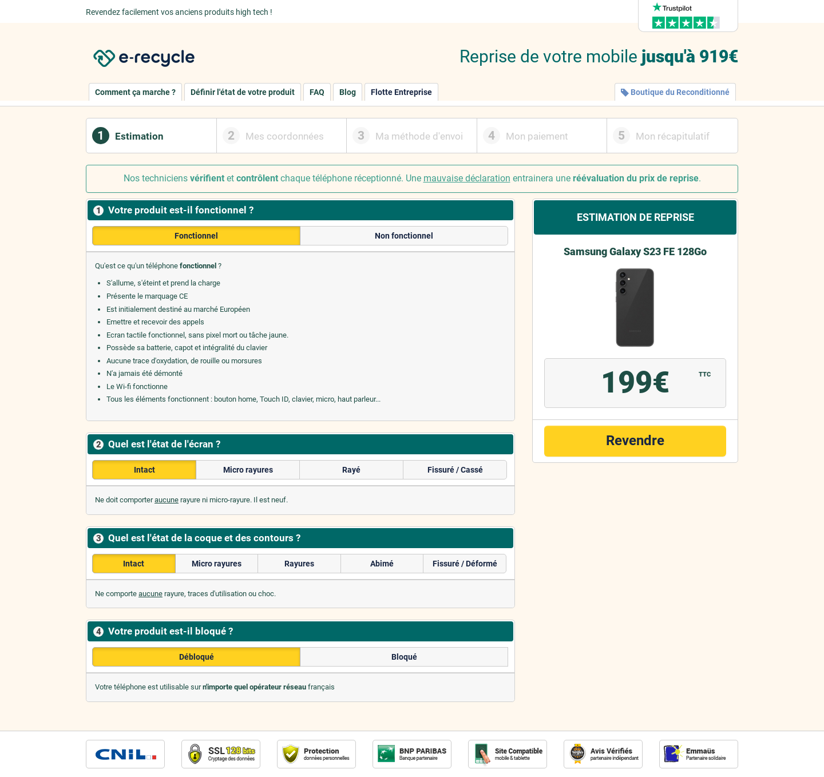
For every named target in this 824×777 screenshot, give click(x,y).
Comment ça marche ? (135, 92)
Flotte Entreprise (401, 92)
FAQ (317, 92)
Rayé (351, 469)
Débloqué (196, 656)
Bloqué (404, 656)
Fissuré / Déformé (465, 563)
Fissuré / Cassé (455, 469)
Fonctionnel (196, 235)
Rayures (299, 563)
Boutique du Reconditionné (675, 92)
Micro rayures (248, 469)
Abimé (382, 563)
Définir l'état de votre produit (243, 92)
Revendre (635, 441)
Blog (347, 92)
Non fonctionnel (404, 235)
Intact (144, 469)
